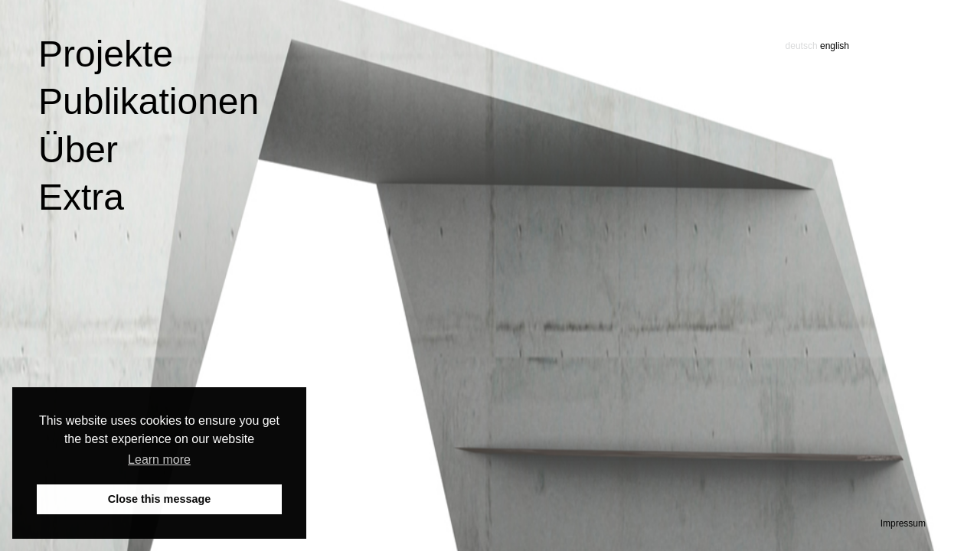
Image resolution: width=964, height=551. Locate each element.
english (834, 46)
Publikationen (148, 101)
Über (78, 149)
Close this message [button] (159, 499)
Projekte (105, 54)
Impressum (903, 523)
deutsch (802, 46)
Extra (81, 197)
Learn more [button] (159, 459)
